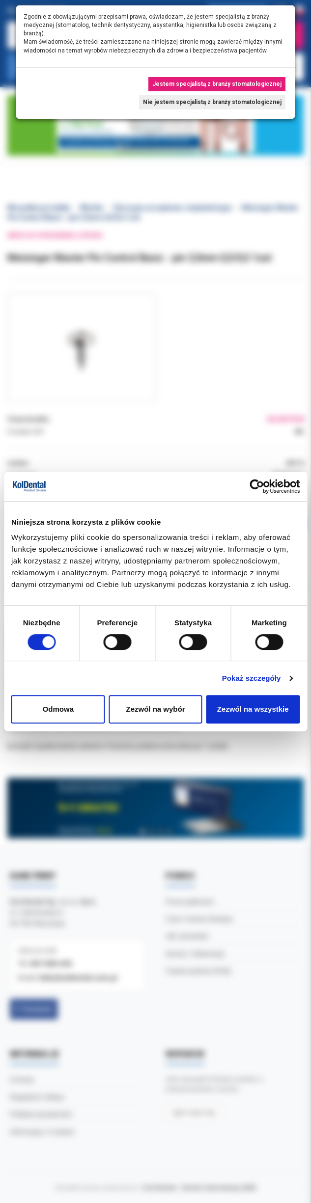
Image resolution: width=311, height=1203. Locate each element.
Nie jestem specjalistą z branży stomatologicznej (212, 102)
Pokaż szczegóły (251, 678)
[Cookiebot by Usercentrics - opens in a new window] (257, 486)
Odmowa (58, 709)
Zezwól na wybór (155, 709)
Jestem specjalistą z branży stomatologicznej (217, 83)
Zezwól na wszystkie (253, 709)
